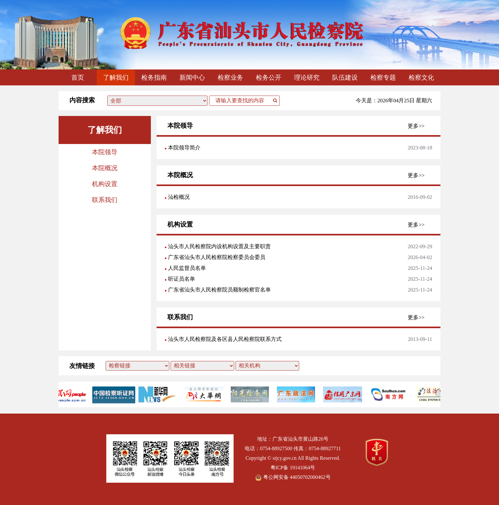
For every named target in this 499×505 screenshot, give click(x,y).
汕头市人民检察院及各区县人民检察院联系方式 (225, 339)
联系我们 (104, 199)
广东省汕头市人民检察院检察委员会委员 (216, 257)
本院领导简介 (184, 148)
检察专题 (383, 77)
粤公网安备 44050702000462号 (293, 477)
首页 (77, 77)
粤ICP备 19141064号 (293, 467)
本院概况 (104, 167)
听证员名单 (181, 279)
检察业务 (230, 77)
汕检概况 (179, 197)
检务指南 (154, 77)
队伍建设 (345, 77)
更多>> (416, 126)
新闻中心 (192, 77)
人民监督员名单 (187, 268)
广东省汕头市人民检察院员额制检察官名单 (219, 290)
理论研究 (307, 77)
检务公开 (268, 77)
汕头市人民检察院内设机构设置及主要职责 (219, 246)
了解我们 (116, 77)
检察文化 (421, 77)
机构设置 (104, 183)
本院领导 (104, 151)
